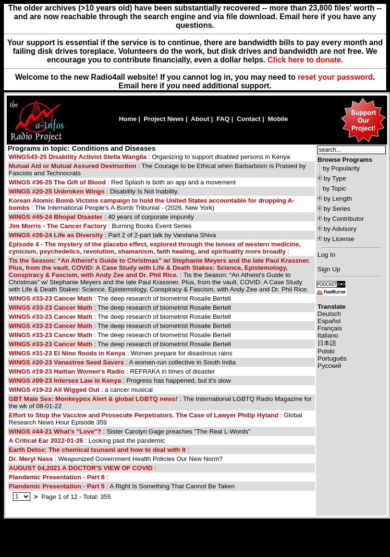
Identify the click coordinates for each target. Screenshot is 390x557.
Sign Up (328, 269)
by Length (338, 198)
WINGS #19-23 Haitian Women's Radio (66, 371)
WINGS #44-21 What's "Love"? (55, 431)
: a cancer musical (81, 389)
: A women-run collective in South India (122, 362)
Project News (164, 118)
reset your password (335, 77)
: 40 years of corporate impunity (101, 216)
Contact (249, 118)
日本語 (326, 343)
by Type (335, 178)
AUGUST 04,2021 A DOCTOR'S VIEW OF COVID (81, 468)
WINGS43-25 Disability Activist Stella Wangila (77, 156)
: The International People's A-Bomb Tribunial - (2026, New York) (151, 204)
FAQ (223, 118)
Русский (329, 365)
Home (127, 118)
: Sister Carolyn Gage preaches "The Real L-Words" (130, 431)
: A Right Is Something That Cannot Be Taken (122, 486)
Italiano (327, 335)
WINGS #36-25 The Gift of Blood (58, 182)
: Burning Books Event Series (100, 226)
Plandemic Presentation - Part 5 (57, 486)
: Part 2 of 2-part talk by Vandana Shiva (112, 235)
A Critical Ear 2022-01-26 (46, 440)
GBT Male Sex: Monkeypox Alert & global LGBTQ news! (93, 398)
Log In (326, 254)
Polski (326, 351)
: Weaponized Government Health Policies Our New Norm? (116, 458)
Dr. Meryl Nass (31, 458)
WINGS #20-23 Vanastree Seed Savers (67, 362)
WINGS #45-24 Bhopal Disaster (56, 216)
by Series (337, 208)
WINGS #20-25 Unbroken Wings (57, 191)
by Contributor (344, 218)
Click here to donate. (305, 60)
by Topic (334, 188)
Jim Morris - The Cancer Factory (58, 226)
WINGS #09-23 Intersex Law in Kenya (66, 380)
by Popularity (341, 168)
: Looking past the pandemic (87, 440)
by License (339, 238)
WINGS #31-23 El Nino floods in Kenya (68, 353)
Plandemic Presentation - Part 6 (57, 477)
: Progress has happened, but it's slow (120, 380)
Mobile (278, 118)
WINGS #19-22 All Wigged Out (55, 389)
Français (329, 328)
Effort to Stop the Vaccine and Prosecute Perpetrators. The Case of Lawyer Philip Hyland (143, 415)
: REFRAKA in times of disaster (112, 371)
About (200, 118)
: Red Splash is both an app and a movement (122, 182)
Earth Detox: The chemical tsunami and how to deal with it (97, 449)
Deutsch (329, 313)
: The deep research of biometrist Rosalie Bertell (120, 298)
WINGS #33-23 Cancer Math (50, 298)
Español (329, 321)
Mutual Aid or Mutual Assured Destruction (73, 166)
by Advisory (340, 228)
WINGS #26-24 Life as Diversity (57, 235)
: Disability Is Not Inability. (94, 191)
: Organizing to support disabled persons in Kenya (149, 156)
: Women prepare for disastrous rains (120, 353)
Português (332, 358)
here (149, 86)
